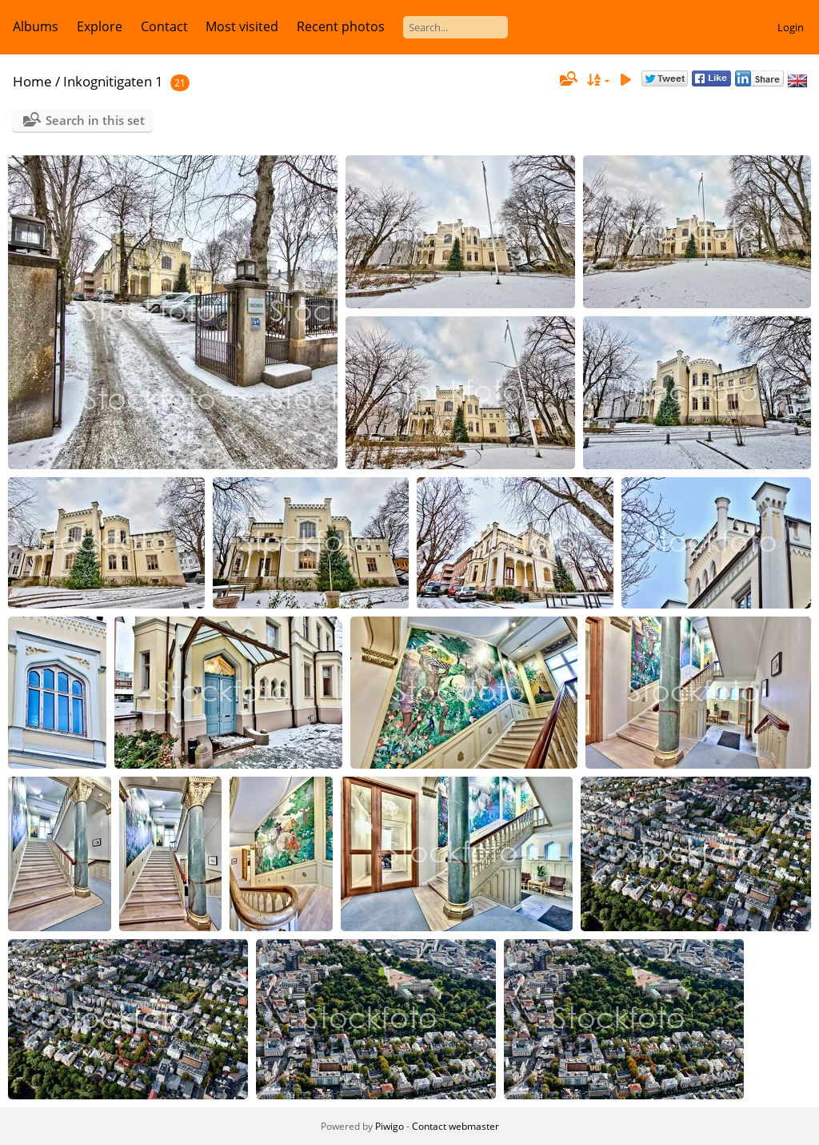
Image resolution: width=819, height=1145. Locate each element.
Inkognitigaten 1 (113, 81)
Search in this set (95, 120)
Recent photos (341, 26)
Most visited (242, 26)
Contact (164, 26)
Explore (99, 26)
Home (32, 81)
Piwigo (389, 1126)
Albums (35, 26)
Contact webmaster (455, 1126)
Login (790, 27)
